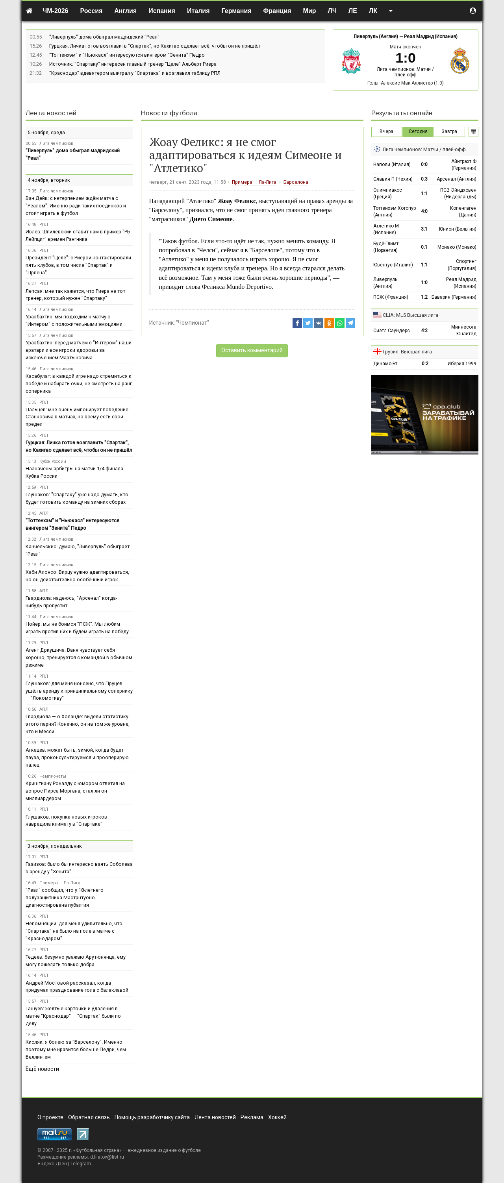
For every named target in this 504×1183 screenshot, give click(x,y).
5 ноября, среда (46, 132)
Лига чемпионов (56, 143)
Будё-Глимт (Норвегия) (385, 247)
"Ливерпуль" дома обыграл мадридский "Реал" (104, 37)
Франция (277, 10)
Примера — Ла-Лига (254, 182)
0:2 (425, 363)
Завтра (449, 131)
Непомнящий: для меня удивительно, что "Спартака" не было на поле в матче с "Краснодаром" (74, 931)
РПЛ (43, 224)
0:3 (424, 179)
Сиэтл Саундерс (391, 330)
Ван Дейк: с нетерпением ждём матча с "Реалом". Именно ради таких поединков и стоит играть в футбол (76, 205)
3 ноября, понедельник (55, 846)
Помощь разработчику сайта (152, 1117)
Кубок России (52, 461)
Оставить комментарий (252, 350)
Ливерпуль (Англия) (376, 36)
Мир (309, 10)
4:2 (424, 330)
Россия (91, 10)
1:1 (424, 193)
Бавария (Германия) (454, 297)
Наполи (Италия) (392, 164)
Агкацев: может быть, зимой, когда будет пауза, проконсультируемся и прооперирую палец (77, 757)
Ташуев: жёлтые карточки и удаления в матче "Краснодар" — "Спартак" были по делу (73, 1016)
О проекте (50, 1117)
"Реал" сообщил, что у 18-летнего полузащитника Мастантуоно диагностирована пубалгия (65, 897)
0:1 (424, 247)
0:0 (424, 164)
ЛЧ (332, 10)
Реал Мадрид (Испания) (431, 36)
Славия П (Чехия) (393, 179)
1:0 (424, 282)
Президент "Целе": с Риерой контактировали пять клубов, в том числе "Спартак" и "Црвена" (78, 265)
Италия (198, 10)
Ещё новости (42, 1069)
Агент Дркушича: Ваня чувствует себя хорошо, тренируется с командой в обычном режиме (79, 657)
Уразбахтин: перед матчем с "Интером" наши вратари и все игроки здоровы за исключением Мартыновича (79, 350)
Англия (125, 10)
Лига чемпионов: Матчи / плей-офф (405, 72)
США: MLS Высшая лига (410, 315)
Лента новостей (51, 113)
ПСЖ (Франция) (390, 297)
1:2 (424, 297)
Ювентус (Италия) (393, 265)
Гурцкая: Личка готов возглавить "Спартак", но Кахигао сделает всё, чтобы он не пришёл (154, 46)
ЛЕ (352, 10)
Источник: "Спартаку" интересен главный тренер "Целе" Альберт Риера (133, 64)
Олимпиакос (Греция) (387, 193)
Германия (237, 10)
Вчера (386, 131)
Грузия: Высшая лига (407, 352)
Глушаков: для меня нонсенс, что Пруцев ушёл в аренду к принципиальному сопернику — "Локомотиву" (79, 690)
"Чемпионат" (192, 323)
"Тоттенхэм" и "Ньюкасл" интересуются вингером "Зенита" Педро (127, 55)
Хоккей (277, 1117)
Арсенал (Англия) (456, 179)
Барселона (296, 182)
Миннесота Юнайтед (463, 330)
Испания (161, 10)
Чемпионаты (52, 776)
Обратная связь (89, 1117)
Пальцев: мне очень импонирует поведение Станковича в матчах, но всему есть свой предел (77, 417)
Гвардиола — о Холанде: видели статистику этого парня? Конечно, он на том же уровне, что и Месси (78, 723)
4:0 (424, 211)
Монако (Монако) (456, 247)
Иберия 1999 (462, 363)
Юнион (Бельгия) (457, 229)
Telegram (80, 1163)
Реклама (252, 1117)
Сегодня (418, 131)
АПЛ (43, 513)
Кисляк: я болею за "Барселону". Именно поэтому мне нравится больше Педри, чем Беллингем (76, 1049)
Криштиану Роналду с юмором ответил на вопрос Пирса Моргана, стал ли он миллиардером (75, 790)
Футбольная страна (97, 1150)
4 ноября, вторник (49, 180)
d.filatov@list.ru (107, 1157)
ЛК (373, 10)
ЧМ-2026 (56, 10)
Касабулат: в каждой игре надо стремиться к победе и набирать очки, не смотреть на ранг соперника (79, 383)
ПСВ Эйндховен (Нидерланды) (458, 193)
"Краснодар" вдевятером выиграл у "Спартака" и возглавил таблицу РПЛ (134, 73)
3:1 (424, 229)
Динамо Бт (385, 363)
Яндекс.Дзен (52, 1163)
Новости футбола (169, 113)
